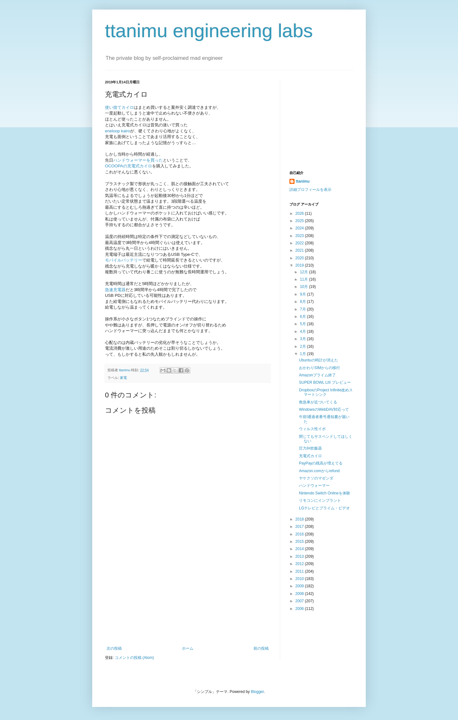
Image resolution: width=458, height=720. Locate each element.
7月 (303, 309)
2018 (300, 519)
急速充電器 (115, 289)
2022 (300, 243)
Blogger (257, 691)
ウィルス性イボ (312, 429)
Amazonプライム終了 (317, 375)
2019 (300, 265)
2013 (300, 556)
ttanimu (302, 181)
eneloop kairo (117, 131)
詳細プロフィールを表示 (310, 189)
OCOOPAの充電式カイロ (128, 166)
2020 (300, 258)
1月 (303, 354)
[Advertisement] (187, 598)
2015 (300, 541)
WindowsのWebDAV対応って (324, 409)
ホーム (187, 648)
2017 (300, 526)
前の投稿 (261, 648)
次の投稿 (114, 648)
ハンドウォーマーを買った (138, 160)
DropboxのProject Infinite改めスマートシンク (326, 392)
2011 (300, 571)
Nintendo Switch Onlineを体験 (324, 493)
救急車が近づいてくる (318, 402)
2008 (300, 593)
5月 (303, 324)
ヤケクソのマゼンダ (316, 478)
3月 (303, 339)
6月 (303, 316)
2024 (300, 228)
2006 (300, 608)
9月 (303, 294)
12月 (304, 272)
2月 (303, 346)
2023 (300, 236)
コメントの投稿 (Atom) (134, 657)
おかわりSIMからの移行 (319, 368)
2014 (300, 549)
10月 (304, 286)
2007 (300, 601)
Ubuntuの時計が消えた (318, 360)
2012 (300, 564)
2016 (300, 534)
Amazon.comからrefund (319, 471)
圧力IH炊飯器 (310, 448)
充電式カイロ (310, 456)
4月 (303, 331)
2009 (300, 586)
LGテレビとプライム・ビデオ (324, 508)
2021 (300, 250)
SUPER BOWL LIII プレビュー (325, 382)
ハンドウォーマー (314, 485)
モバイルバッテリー (123, 260)
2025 (300, 221)
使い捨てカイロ (119, 107)
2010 (300, 579)
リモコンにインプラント (320, 500)
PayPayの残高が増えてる (321, 463)
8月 (303, 301)
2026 (300, 213)
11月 (304, 279)
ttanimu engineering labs (209, 30)
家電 (123, 378)
